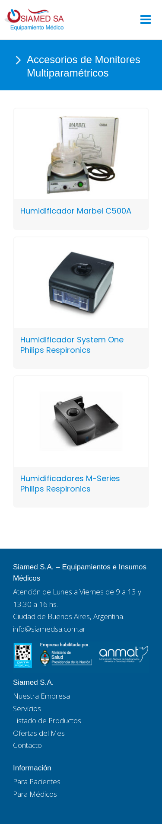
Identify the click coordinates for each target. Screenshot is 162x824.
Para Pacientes (36, 781)
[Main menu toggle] (145, 19)
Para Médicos (35, 794)
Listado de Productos (47, 720)
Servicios (27, 708)
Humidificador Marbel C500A (75, 210)
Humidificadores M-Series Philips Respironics (70, 483)
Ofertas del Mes (39, 733)
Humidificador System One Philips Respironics (72, 344)
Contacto (27, 745)
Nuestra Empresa (41, 696)
